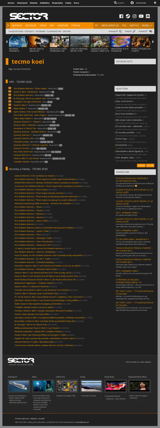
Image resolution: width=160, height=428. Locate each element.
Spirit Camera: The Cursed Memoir (29, 111)
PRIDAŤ (128, 31)
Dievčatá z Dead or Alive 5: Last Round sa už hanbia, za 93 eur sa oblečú (47, 265)
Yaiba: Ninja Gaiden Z (23, 118)
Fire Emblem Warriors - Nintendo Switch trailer (36, 269)
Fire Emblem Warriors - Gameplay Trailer (33, 238)
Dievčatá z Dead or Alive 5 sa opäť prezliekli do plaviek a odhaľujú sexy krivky (50, 317)
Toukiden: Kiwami (21, 161)
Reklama (34, 418)
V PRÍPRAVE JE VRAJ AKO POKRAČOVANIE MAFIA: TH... (129, 281)
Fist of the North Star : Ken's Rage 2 (30, 115)
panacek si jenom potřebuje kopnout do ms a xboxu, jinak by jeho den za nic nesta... (134, 254)
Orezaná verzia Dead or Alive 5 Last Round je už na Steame (42, 290)
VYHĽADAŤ (113, 31)
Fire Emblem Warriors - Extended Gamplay (34, 262)
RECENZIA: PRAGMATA (14, 50)
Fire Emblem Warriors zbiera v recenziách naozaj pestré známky (44, 227)
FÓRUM (75, 25)
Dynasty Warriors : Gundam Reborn (30, 131)
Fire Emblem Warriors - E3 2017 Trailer (33, 258)
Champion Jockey (21, 141)
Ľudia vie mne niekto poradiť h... (130, 107)
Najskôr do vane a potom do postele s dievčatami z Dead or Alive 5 (45, 338)
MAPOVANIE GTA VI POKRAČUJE (119, 50)
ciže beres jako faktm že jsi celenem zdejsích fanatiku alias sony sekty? (134, 265)
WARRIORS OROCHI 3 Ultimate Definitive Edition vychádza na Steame (47, 182)
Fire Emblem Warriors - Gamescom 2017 (33, 245)
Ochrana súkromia (22, 418)
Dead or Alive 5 (21, 105)
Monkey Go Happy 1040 (66, 396)
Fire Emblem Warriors (24, 95)
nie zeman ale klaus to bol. (126, 215)
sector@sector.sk (82, 422)
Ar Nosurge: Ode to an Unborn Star (30, 98)
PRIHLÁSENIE (141, 3)
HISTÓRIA (19, 31)
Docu (76, 2)
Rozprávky (57, 2)
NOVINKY (17, 25)
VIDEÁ (43, 25)
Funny (68, 2)
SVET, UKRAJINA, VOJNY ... (128, 212)
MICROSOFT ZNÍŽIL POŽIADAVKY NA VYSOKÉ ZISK (58, 51)
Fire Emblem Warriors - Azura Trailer (31, 220)
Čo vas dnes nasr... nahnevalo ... (130, 126)
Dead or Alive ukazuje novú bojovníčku (32, 314)
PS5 (124, 25)
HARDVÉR (62, 25)
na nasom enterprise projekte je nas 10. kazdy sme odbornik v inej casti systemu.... (134, 225)
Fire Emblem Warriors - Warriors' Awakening (35, 251)
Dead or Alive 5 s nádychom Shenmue (32, 286)
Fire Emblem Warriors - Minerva (29, 213)
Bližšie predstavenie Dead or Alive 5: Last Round (37, 328)
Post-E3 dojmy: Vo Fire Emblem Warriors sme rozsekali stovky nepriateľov (49, 255)
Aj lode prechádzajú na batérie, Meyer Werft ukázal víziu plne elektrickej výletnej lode (18, 399)
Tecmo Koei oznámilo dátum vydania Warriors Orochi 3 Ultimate (44, 345)
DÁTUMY (67, 31)
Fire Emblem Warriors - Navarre (29, 217)
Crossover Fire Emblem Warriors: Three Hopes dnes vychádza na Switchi (48, 186)
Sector (11, 2)
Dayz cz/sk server (124, 101)
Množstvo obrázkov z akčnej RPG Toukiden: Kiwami (38, 331)
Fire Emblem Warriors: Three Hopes (30, 88)
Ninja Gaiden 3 (20, 108)
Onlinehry (44, 2)
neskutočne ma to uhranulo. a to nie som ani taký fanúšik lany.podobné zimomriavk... (134, 308)
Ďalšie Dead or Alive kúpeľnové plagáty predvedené (38, 303)
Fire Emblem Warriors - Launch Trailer (32, 231)
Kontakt (41, 418)
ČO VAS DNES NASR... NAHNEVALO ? (132, 239)
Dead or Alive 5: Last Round (26, 158)
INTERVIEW (41, 31)
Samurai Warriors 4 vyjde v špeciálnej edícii (34, 341)
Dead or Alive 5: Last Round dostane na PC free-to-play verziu (43, 272)
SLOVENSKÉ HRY (54, 31)
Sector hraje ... (122, 138)
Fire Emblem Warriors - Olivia (28, 206)
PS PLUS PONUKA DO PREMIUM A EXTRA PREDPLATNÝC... (132, 179)
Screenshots (121, 145)
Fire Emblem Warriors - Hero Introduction (34, 241)
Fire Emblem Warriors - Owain (28, 210)
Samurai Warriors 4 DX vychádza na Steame (34, 175)
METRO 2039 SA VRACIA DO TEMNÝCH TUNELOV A (38, 52)
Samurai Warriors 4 (22, 155)
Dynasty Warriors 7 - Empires (27, 121)
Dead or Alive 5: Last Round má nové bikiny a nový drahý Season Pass (46, 276)
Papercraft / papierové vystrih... (130, 95)
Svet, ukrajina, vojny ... (125, 157)
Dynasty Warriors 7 (22, 135)
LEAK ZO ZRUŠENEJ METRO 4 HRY (78, 50)
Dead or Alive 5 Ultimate (25, 125)
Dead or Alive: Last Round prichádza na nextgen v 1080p (40, 335)
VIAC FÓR (150, 165)
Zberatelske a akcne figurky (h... (130, 151)
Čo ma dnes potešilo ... (126, 132)
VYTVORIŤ (141, 165)
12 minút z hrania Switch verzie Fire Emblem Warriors (39, 248)
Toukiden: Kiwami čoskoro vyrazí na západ (34, 307)
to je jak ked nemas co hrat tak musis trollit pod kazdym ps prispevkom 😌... (134, 184)
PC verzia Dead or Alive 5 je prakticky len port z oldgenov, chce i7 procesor (49, 296)
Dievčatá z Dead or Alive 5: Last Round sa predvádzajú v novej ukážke (46, 300)
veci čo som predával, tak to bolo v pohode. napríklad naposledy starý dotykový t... (133, 242)
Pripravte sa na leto (88, 396)
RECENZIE (30, 25)
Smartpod (22, 2)
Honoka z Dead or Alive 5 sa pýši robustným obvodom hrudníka (43, 310)
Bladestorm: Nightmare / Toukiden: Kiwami (34, 283)
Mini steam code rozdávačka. (129, 120)
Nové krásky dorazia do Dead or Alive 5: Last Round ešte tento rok (45, 279)
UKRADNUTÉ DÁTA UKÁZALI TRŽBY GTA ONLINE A (100, 51)
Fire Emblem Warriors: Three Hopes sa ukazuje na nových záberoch (45, 200)
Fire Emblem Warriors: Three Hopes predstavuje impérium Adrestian (46, 196)
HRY (52, 25)
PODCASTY (29, 31)
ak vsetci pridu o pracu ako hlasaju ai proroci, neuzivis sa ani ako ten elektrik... (134, 196)
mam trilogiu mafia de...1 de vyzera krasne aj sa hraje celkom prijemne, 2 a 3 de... (135, 286)
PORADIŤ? (143, 31)
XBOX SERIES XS (110, 25)
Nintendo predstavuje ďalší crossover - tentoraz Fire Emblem (43, 203)
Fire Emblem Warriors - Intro (28, 234)
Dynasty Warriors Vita (24, 138)
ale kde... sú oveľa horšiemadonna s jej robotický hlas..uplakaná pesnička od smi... (133, 297)
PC (96, 25)
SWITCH (134, 25)
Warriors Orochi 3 (22, 148)
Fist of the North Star (23, 151)
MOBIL (146, 25)
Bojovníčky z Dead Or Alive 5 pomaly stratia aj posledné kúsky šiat (45, 321)
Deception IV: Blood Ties (25, 128)
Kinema (33, 2)
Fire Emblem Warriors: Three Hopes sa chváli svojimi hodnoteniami (45, 179)
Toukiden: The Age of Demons (27, 101)
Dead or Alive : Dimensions (26, 91)
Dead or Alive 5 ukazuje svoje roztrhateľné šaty (36, 293)
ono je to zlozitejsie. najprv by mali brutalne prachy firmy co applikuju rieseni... (133, 207)
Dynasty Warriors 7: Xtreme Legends (31, 145)
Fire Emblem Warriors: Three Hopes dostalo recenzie (39, 193)
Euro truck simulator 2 (126, 113)
